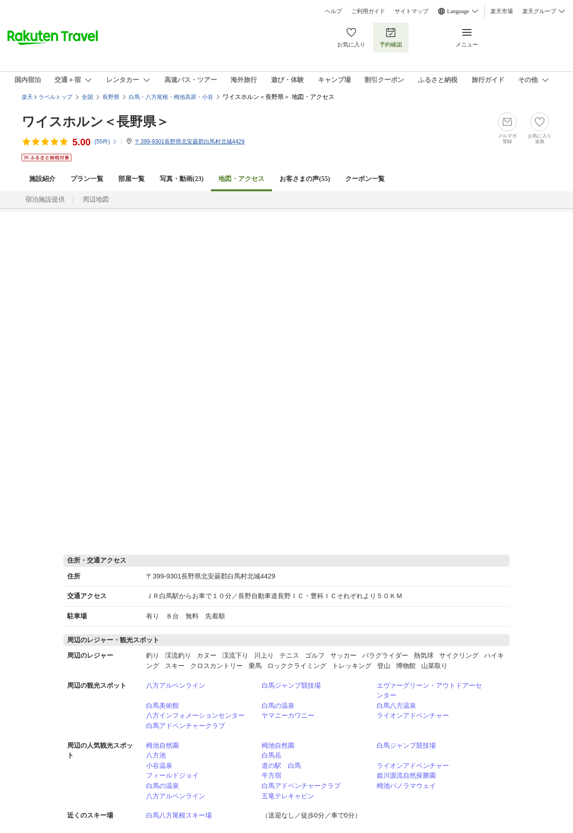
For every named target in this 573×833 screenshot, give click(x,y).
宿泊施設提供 (45, 199)
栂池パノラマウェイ (406, 785)
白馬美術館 (162, 705)
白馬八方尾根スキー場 (179, 815)
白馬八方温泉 (396, 705)
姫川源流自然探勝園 (406, 775)
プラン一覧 (86, 178)
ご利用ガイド (368, 11)
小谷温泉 (159, 765)
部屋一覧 (131, 178)
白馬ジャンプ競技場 (291, 685)
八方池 (156, 755)
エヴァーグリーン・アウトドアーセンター (429, 690)
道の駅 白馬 (281, 765)
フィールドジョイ (172, 775)
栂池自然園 (162, 745)
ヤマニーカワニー (288, 715)
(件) (105, 141)
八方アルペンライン (175, 685)
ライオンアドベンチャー (413, 715)
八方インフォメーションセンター (195, 715)
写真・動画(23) (181, 178)
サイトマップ (411, 11)
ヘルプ (333, 11)
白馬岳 (271, 755)
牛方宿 (271, 775)
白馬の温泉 (278, 705)
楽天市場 (501, 11)
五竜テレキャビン (288, 796)
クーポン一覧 (365, 178)
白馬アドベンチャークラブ (185, 725)
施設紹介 (42, 178)
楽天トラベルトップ (47, 97)
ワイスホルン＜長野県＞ (95, 121)
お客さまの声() (304, 178)
